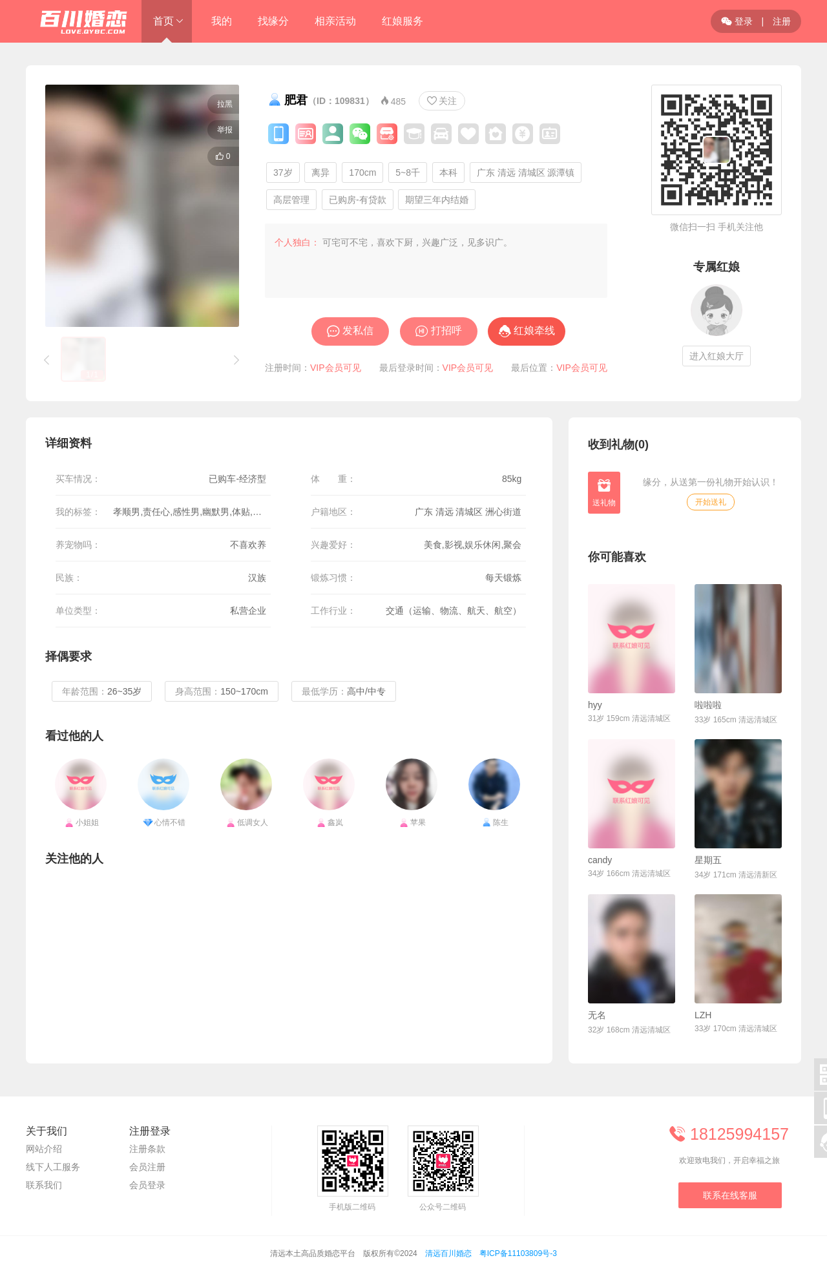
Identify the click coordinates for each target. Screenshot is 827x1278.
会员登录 (147, 1185)
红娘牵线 (534, 330)
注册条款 (147, 1149)
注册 (782, 21)
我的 (221, 21)
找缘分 (273, 21)
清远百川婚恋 (448, 1253)
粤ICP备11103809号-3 (518, 1253)
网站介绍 (44, 1149)
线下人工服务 (53, 1167)
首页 (163, 21)
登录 (737, 21)
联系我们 (44, 1185)
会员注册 (147, 1167)
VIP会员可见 (335, 367)
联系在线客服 (730, 1195)
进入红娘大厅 (716, 356)
